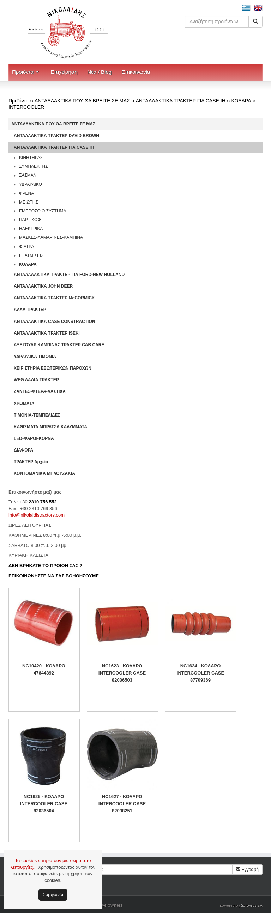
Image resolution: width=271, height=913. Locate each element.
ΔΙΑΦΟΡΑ (23, 450)
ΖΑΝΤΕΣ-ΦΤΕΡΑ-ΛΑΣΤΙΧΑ (40, 391)
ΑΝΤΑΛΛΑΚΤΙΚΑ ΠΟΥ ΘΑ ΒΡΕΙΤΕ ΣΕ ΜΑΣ (82, 101)
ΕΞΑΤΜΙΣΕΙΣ (31, 255)
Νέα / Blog (99, 72)
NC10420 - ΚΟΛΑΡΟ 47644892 (43, 669)
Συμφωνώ (53, 894)
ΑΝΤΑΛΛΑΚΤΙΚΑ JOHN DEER (43, 286)
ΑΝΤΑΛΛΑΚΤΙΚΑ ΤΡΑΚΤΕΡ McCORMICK (54, 297)
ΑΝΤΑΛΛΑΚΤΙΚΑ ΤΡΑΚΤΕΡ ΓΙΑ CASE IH (180, 101)
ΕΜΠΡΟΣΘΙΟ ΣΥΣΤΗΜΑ (42, 210)
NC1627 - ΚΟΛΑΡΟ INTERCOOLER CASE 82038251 (122, 803)
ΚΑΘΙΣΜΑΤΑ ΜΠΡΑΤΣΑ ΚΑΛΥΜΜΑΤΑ (50, 426)
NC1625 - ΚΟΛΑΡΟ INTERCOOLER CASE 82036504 (43, 803)
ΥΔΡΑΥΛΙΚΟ (30, 184)
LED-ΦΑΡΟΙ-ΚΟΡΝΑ (34, 438)
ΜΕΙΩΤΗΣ (28, 202)
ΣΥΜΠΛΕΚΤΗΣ (33, 166)
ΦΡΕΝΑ (26, 193)
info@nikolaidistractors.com (36, 515)
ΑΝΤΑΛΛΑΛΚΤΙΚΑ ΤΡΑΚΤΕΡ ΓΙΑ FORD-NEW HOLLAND (69, 274)
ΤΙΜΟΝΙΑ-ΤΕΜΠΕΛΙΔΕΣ (37, 415)
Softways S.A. (252, 905)
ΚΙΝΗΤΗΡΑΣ (31, 157)
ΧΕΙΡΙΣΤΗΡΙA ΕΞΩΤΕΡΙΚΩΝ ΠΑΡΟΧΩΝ (52, 368)
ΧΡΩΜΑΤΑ (24, 403)
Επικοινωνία (135, 72)
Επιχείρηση (63, 72)
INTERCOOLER (26, 107)
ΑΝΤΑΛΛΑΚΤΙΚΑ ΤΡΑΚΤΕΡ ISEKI (47, 333)
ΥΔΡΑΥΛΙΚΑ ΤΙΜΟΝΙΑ (35, 356)
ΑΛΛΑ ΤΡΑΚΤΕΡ (30, 309)
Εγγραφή (247, 869)
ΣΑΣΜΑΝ (28, 175)
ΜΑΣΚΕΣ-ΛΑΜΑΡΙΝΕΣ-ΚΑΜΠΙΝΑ (51, 237)
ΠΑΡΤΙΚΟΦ (30, 219)
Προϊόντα (23, 72)
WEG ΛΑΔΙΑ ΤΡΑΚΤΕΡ (36, 379)
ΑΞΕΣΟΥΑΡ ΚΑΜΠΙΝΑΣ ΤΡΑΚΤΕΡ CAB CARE (59, 344)
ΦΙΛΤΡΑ (26, 246)
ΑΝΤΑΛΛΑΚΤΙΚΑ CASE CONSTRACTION (54, 321)
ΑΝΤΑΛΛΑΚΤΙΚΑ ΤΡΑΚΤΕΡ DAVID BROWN (56, 135)
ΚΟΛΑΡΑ (241, 101)
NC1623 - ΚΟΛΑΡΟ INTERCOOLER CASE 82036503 (122, 673)
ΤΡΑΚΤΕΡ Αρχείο (31, 461)
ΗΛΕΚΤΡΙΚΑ (31, 228)
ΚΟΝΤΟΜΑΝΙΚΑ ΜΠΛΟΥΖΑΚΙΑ (44, 473)
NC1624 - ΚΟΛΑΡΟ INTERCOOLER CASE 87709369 (200, 673)
